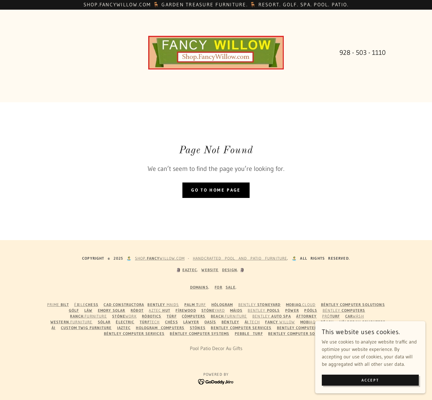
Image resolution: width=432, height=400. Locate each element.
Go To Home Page (216, 190)
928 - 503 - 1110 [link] (362, 53)
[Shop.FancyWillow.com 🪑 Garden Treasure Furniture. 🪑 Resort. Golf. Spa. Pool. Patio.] (216, 5)
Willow (280, 322)
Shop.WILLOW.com (160, 258)
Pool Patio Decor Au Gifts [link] (216, 348)
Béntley (344, 310)
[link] (216, 52)
